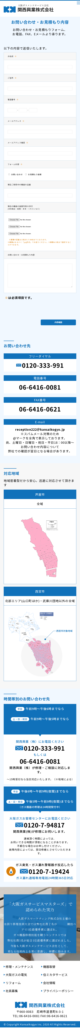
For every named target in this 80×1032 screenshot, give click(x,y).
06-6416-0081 (40, 391)
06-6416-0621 (40, 413)
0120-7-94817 (44, 829)
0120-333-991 (43, 369)
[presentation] (40, 312)
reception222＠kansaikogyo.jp (40, 434)
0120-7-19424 (49, 875)
